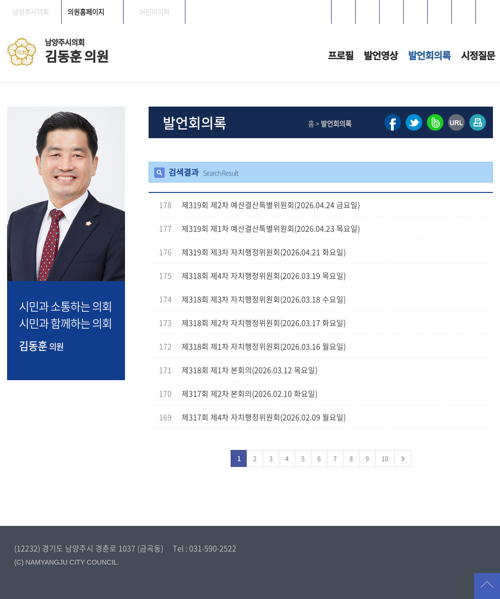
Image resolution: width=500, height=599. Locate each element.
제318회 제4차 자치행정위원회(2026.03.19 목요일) (264, 275)
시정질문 (478, 55)
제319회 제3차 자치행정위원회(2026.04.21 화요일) (264, 252)
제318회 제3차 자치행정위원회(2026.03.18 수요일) (264, 299)
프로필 (340, 55)
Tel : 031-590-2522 (204, 548)
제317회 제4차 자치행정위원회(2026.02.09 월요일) (264, 417)
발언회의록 (429, 55)
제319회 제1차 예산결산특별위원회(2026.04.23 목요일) (271, 228)
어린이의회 (154, 12)
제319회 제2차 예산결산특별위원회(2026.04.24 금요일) (271, 204)
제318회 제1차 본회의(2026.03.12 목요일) (249, 369)
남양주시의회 (30, 12)
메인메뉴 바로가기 (250, 0)
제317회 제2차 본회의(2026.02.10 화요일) (249, 393)
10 (385, 458)
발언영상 (381, 55)
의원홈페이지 (85, 12)
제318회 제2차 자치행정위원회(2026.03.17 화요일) (264, 322)
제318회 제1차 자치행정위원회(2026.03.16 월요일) (264, 346)
